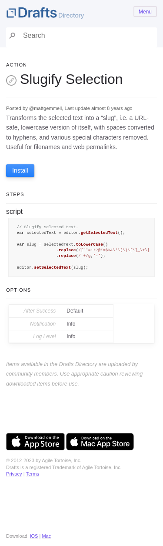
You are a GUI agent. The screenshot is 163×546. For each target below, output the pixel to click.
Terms (32, 473)
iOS (34, 536)
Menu (145, 12)
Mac (46, 536)
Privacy (14, 473)
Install (20, 170)
